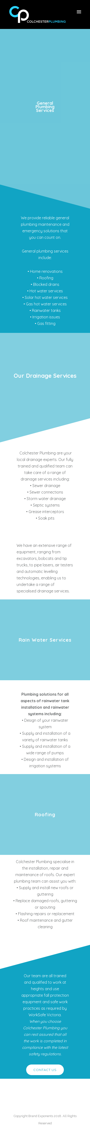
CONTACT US (45, 1070)
